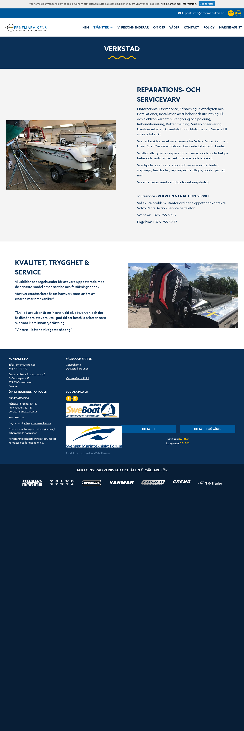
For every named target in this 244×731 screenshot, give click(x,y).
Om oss (159, 27)
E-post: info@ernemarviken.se (201, 13)
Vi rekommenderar (133, 27)
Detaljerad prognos (77, 368)
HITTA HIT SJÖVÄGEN (207, 429)
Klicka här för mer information (178, 3)
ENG (238, 13)
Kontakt (191, 27)
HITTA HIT (148, 429)
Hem (85, 27)
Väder (174, 27)
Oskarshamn (73, 364)
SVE (231, 13)
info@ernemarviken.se (37, 423)
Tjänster (103, 27)
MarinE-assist (230, 27)
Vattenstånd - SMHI (77, 378)
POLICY (209, 27)
